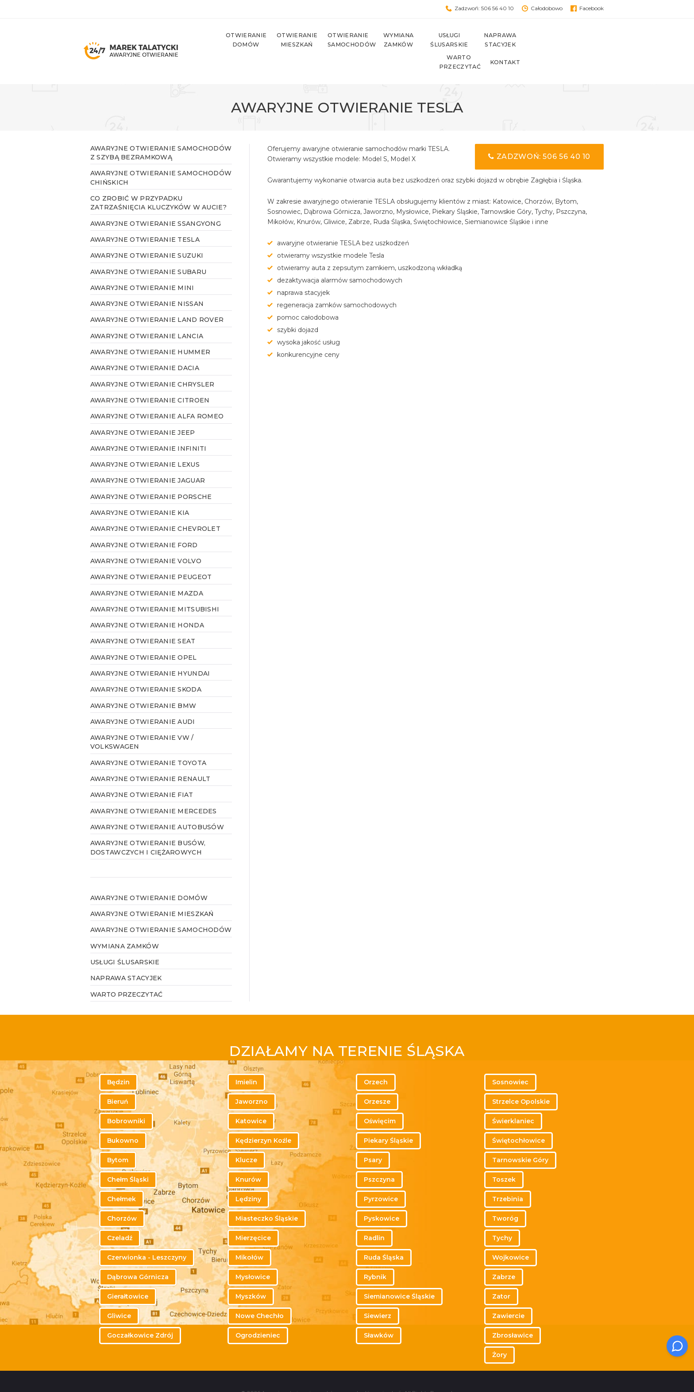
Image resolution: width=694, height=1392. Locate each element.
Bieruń (117, 1080)
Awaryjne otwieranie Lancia (146, 314)
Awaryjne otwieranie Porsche (151, 475)
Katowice (250, 1099)
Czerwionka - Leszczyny (146, 1236)
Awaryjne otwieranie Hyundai (150, 652)
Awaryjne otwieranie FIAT (141, 773)
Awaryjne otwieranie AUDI (142, 700)
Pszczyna (379, 1158)
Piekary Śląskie (388, 1119)
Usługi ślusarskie (441, 40)
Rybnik (375, 1255)
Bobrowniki (126, 1099)
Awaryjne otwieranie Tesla (145, 218)
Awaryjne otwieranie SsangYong (155, 202)
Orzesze (377, 1080)
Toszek (504, 1158)
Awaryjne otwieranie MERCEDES (153, 789)
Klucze (246, 1138)
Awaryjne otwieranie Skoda (145, 668)
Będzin (118, 1060)
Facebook (591, 8)
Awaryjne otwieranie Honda (147, 604)
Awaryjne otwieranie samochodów (160, 909)
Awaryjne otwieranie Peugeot (151, 556)
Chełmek (121, 1177)
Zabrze (503, 1255)
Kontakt (589, 40)
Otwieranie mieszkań (289, 40)
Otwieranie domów (238, 40)
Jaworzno (251, 1080)
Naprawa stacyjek (492, 40)
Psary (373, 1138)
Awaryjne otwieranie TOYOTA (148, 741)
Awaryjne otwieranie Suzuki (146, 234)
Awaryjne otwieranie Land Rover (157, 298)
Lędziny (248, 1177)
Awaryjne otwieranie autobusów (157, 806)
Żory (499, 1333)
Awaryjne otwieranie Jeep (142, 411)
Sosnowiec (510, 1060)
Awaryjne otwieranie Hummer (150, 331)
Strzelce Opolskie (521, 1080)
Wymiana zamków (390, 40)
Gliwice (119, 1294)
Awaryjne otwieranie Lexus (145, 443)
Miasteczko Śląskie (266, 1197)
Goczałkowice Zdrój (140, 1314)
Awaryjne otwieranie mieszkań (152, 893)
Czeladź (119, 1216)
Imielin (246, 1060)
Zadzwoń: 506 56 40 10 (484, 8)
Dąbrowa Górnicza (138, 1255)
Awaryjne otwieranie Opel (143, 636)
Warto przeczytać (543, 40)
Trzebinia (507, 1177)
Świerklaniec (513, 1099)
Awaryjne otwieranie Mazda (146, 572)
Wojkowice (510, 1236)
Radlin (374, 1216)
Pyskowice (381, 1197)
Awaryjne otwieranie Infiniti (148, 427)
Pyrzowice (381, 1177)
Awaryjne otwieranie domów (149, 876)
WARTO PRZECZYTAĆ (126, 973)
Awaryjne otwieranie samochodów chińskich (160, 156)
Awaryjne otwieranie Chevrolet (155, 507)
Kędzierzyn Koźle (263, 1119)
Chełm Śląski (128, 1158)
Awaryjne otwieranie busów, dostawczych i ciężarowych (147, 826)
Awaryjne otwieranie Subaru (148, 250)
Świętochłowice (518, 1119)
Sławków (378, 1314)
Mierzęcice (253, 1216)
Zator (501, 1275)
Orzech (376, 1060)
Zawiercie (508, 1294)
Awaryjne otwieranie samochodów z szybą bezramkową (160, 131)
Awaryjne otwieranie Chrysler (152, 363)
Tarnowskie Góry (520, 1138)
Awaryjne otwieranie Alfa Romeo (157, 395)
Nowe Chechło (259, 1294)
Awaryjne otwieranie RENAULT (150, 758)
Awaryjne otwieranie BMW (143, 684)
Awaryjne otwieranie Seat (143, 620)
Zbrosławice (512, 1314)
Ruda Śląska (384, 1236)
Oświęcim (380, 1099)
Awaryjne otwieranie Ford (144, 523)
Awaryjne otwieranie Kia (139, 491)
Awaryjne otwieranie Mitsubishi (154, 588)
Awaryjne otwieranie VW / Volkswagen (142, 720)
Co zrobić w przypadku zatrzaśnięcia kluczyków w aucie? (158, 181)
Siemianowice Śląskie (399, 1275)
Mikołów (249, 1236)
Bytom (117, 1138)
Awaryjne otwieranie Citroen (150, 379)
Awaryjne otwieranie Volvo (145, 540)
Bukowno (123, 1119)
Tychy (502, 1216)
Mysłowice (252, 1255)
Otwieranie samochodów (340, 40)
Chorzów (122, 1197)
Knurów (248, 1158)
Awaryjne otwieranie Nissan (147, 282)
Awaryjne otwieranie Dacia (144, 347)
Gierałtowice (127, 1275)
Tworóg (505, 1197)
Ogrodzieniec (257, 1314)
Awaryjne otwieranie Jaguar (147, 459)
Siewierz (377, 1294)
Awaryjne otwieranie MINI (142, 266)
